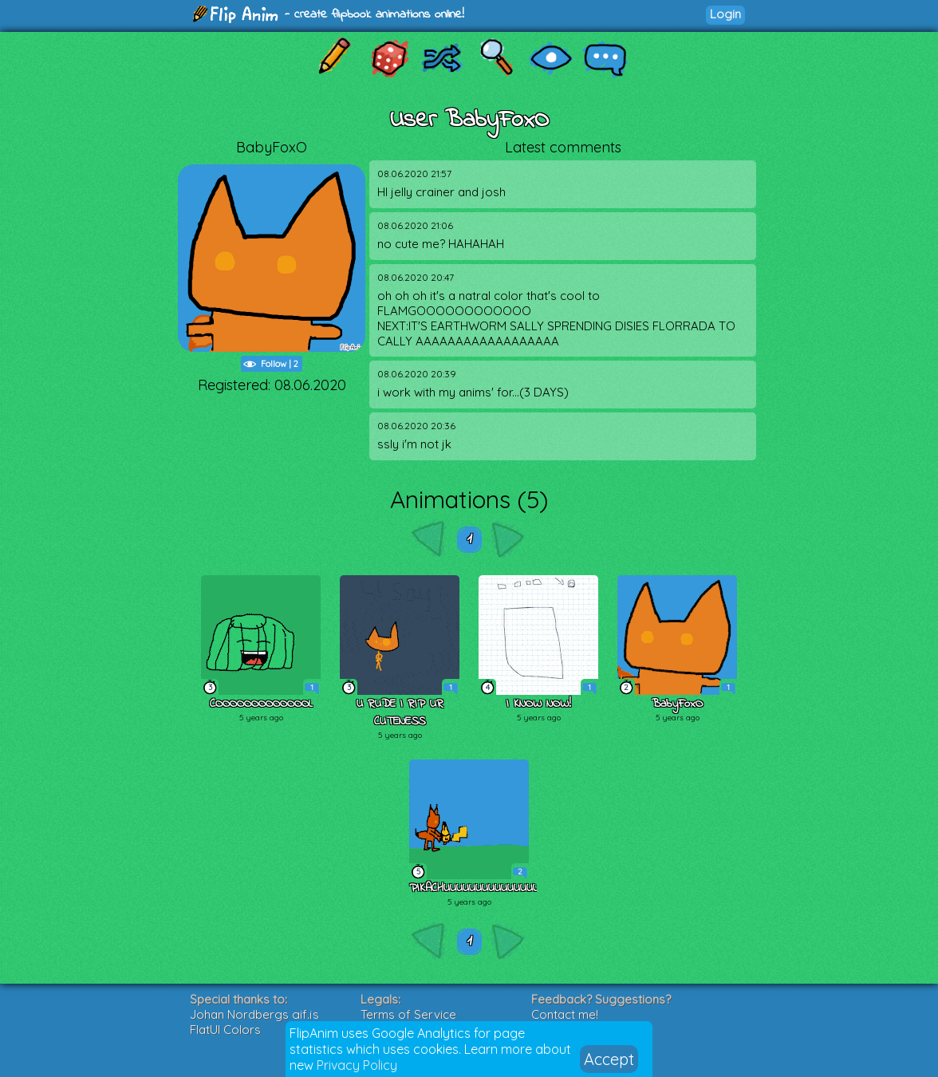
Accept (609, 1059)
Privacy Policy (357, 1065)
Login (725, 14)
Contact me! (564, 1014)
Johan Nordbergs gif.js (254, 1014)
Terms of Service (408, 1014)
